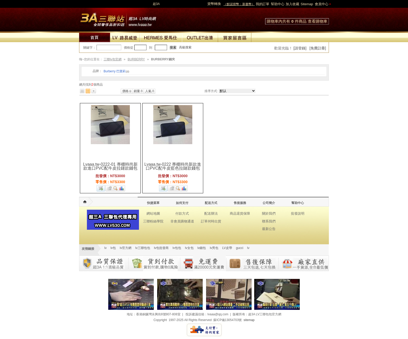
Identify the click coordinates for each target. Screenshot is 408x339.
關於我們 (269, 213)
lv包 (118, 18)
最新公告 (269, 229)
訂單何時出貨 (211, 221)
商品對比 (121, 188)
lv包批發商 (161, 248)
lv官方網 (125, 248)
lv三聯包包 (142, 248)
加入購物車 (101, 188)
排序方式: (211, 91)
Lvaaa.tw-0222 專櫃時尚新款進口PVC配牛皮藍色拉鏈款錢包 (172, 166)
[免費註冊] (317, 48)
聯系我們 (269, 221)
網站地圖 (153, 213)
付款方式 (182, 213)
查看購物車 (317, 21)
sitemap (249, 320)
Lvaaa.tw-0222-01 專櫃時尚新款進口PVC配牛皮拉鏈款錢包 (110, 166)
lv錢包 (201, 248)
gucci (239, 248)
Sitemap (307, 4)
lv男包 (214, 248)
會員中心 (321, 4)
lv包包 (177, 248)
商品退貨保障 (240, 213)
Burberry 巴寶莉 (116, 71)
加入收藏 (292, 4)
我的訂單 (262, 4)
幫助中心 (277, 4)
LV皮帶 (227, 248)
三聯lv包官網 (113, 59)
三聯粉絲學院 (153, 221)
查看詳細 (116, 188)
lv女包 (189, 248)
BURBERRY (136, 59)
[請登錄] (300, 48)
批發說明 (297, 213)
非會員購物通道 (182, 221)
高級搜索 (185, 47)
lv (105, 248)
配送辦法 (211, 213)
